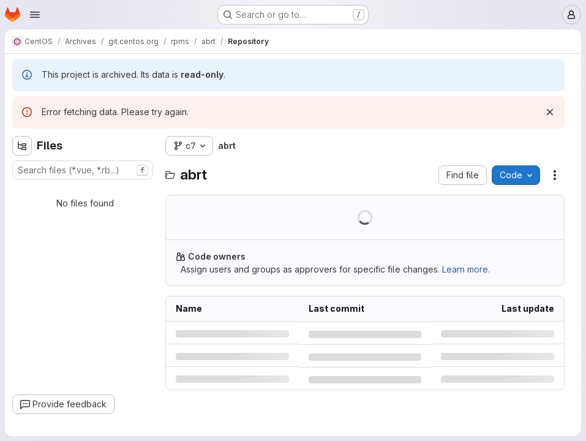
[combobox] (82, 169)
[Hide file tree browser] (22, 146)
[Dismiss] (550, 112)
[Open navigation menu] (35, 14)
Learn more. (466, 269)
